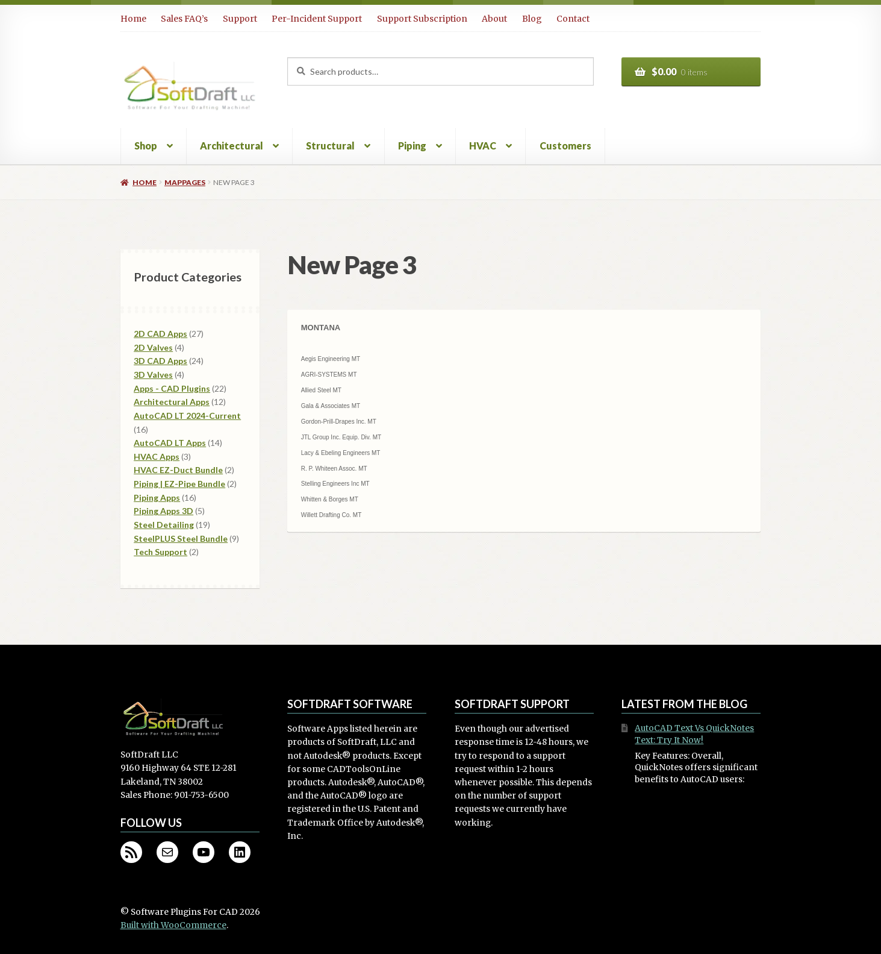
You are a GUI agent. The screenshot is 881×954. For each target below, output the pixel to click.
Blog (532, 18)
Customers (565, 145)
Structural (330, 145)
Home (133, 18)
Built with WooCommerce (173, 925)
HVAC (482, 145)
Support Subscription (422, 18)
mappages (184, 182)
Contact (573, 18)
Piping (412, 145)
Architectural (231, 145)
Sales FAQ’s (184, 18)
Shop (145, 145)
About (494, 18)
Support (240, 18)
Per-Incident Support (317, 18)
